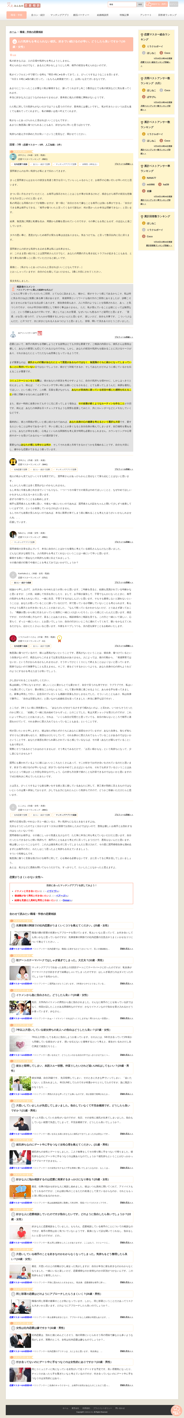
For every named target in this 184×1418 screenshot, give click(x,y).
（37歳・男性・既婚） (37, 637)
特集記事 (124, 15)
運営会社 (75, 1408)
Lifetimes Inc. (88, 1412)
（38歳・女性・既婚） (34, 573)
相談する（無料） (157, 4)
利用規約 (86, 1408)
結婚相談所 (103, 15)
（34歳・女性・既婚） (32, 155)
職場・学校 (16, 15)
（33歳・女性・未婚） (32, 533)
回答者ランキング (167, 15)
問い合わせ (120, 1408)
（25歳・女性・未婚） (32, 460)
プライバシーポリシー (102, 1408)
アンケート (146, 15)
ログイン (174, 4)
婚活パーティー (81, 15)
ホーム (65, 1408)
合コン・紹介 (38, 15)
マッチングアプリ (59, 15)
